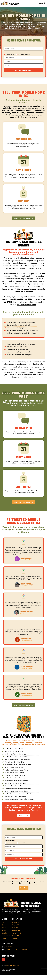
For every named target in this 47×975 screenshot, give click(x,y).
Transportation (6, 936)
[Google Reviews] (3, 959)
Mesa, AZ (15, 928)
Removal (4, 930)
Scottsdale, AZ (16, 933)
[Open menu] (42, 3)
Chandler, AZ (16, 930)
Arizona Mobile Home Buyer (12, 965)
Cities (3, 925)
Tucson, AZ (15, 925)
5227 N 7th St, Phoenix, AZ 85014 (17, 950)
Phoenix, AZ (15, 922)
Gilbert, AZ (15, 936)
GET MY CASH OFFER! (23, 70)
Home (3, 922)
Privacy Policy (5, 969)
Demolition (5, 933)
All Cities (15, 938)
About (3, 928)
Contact (4, 938)
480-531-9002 (9, 947)
